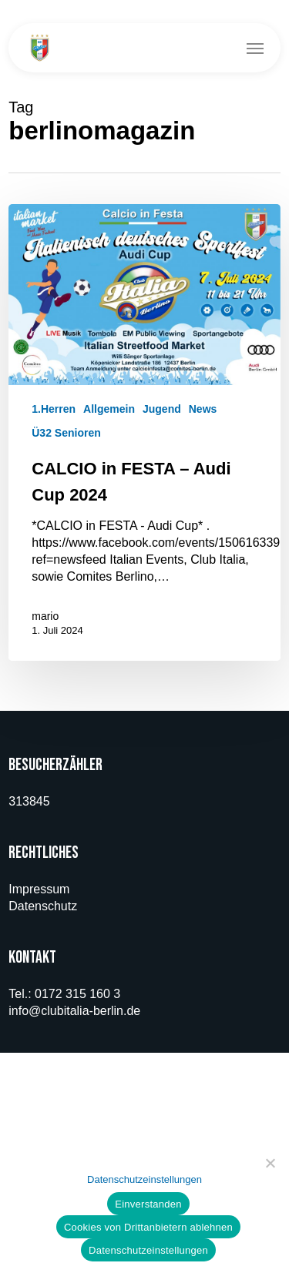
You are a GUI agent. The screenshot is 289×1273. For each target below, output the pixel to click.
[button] (255, 47)
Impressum (38, 889)
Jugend (162, 409)
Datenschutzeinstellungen (144, 1179)
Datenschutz (42, 906)
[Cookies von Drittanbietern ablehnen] (269, 1163)
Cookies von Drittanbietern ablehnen (148, 1227)
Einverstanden (148, 1204)
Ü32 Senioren (66, 433)
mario (45, 616)
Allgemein (109, 409)
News (203, 409)
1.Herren (54, 409)
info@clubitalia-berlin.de (74, 1010)
